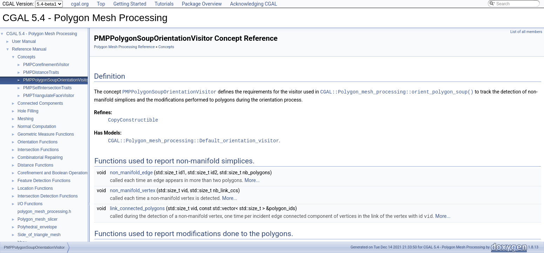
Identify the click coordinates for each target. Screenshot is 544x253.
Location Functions (35, 188)
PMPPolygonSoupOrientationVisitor (56, 80)
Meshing (25, 118)
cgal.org (79, 4)
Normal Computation (37, 126)
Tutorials (164, 4)
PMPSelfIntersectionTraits (47, 87)
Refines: (103, 112)
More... (252, 179)
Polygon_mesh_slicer (38, 219)
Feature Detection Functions (44, 180)
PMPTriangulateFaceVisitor (48, 95)
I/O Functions (30, 203)
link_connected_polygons (137, 207)
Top (101, 4)
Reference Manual (29, 49)
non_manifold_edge (131, 172)
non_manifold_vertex (132, 190)
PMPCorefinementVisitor (46, 64)
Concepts (26, 56)
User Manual (24, 41)
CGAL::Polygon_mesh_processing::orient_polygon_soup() (397, 91)
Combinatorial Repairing (40, 157)
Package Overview (202, 4)
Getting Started (129, 4)
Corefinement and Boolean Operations (53, 172)
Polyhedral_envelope (37, 227)
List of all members (526, 32)
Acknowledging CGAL (253, 4)
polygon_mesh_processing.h (44, 211)
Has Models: (108, 132)
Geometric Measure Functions (46, 134)
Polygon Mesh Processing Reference (124, 47)
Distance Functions (35, 165)
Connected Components (40, 103)
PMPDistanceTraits (41, 72)
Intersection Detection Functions (48, 196)
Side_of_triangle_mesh (39, 234)
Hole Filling (28, 111)
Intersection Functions (38, 149)
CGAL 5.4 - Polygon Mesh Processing (41, 33)
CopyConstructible (133, 119)
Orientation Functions (38, 142)
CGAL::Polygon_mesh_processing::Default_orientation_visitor (193, 140)
